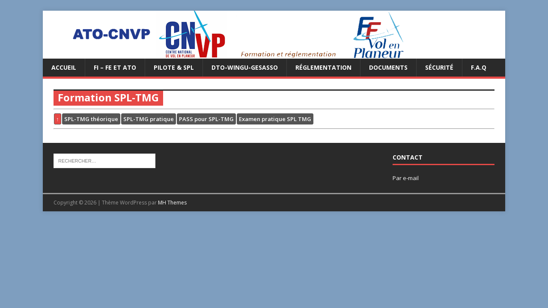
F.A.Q (478, 67)
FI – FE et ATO (115, 67)
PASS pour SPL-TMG (206, 119)
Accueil (63, 67)
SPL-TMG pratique (148, 119)
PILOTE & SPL (174, 67)
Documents (388, 67)
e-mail (411, 178)
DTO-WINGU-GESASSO (244, 67)
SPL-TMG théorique (91, 119)
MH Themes (172, 202)
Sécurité (439, 67)
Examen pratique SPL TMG (275, 119)
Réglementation (323, 67)
